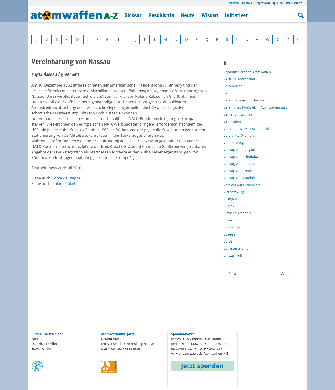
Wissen (209, 15)
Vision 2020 (232, 227)
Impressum (263, 3)
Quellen (278, 3)
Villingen (230, 199)
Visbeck (229, 220)
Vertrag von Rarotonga (241, 164)
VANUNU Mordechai (239, 79)
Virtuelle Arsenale (237, 213)
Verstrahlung (234, 142)
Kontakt (247, 3)
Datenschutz (294, 3)
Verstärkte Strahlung (240, 135)
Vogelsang (231, 234)
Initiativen (237, 15)
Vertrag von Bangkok (239, 149)
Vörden (229, 241)
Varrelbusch (233, 86)
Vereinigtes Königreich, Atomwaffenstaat (255, 107)
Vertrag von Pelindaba (241, 156)
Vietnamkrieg (234, 192)
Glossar (133, 15)
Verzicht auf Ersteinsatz (242, 185)
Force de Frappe (66, 178)
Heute (187, 15)
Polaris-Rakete (64, 183)
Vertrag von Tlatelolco (240, 178)
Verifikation (232, 121)
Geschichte (161, 15)
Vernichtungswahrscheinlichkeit (249, 128)
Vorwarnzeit (233, 255)
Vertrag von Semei (238, 171)
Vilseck (229, 206)
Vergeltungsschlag (238, 114)
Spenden (233, 3)
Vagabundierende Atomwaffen (247, 72)
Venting (229, 93)
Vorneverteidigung (238, 248)
